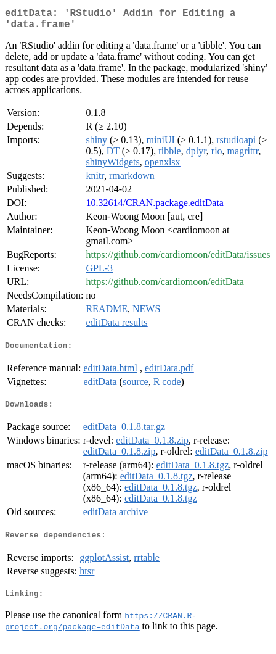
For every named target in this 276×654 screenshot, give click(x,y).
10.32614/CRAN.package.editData (155, 207)
